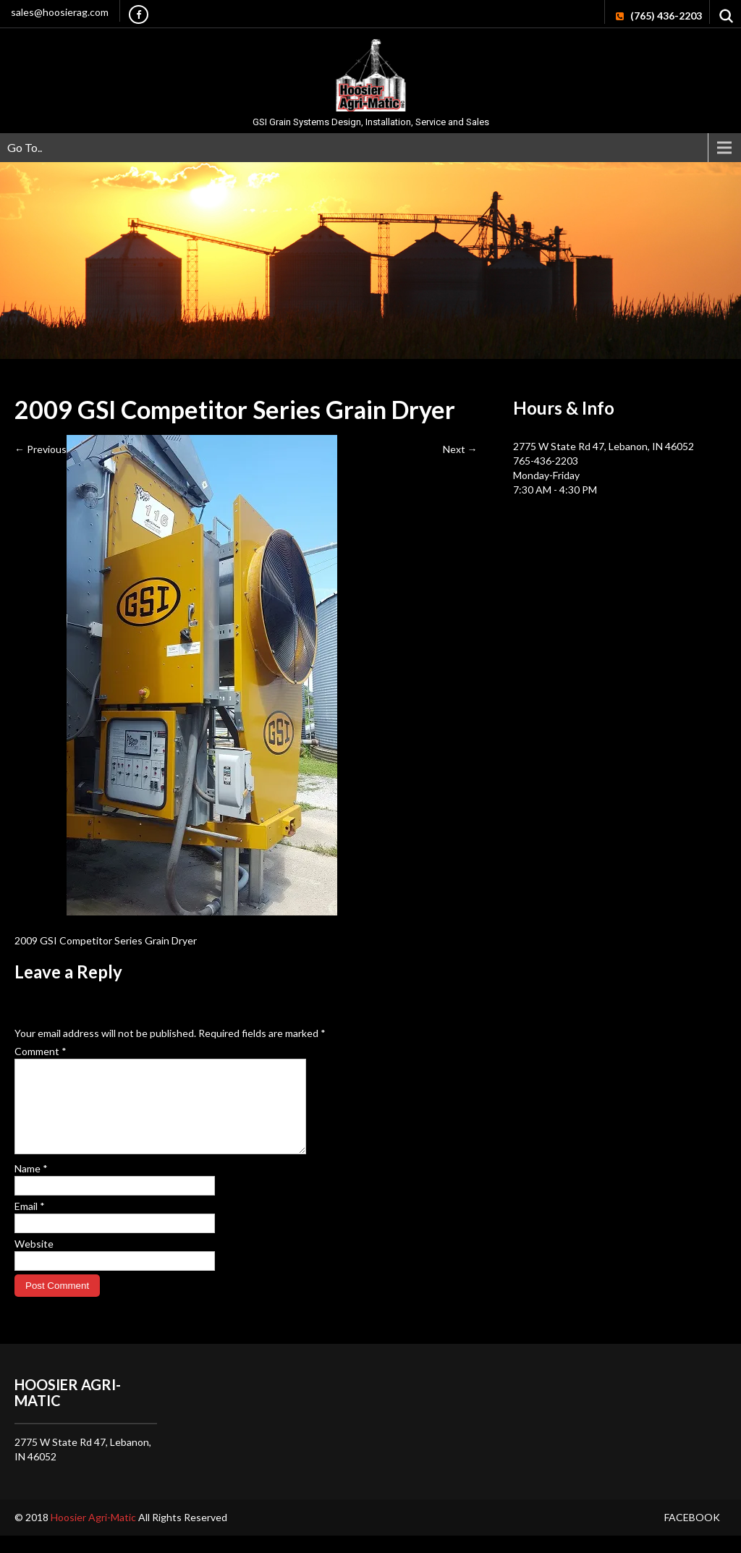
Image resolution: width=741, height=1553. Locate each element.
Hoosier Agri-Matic (94, 1534)
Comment (40, 1051)
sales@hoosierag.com (60, 12)
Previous (40, 449)
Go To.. (24, 147)
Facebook (692, 1534)
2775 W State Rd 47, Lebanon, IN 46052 (603, 446)
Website (34, 1261)
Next (460, 449)
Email (29, 1223)
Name (31, 1186)
